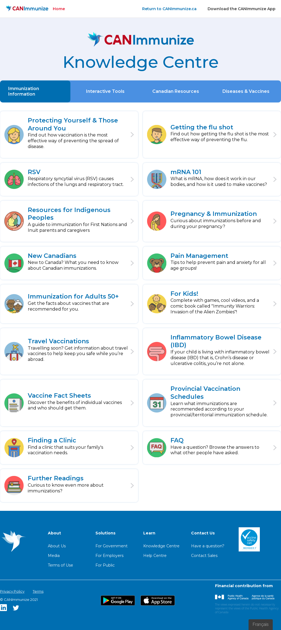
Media (54, 555)
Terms (38, 591)
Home (59, 8)
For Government (111, 545)
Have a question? (207, 545)
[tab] (35, 91)
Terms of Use (60, 565)
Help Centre (155, 555)
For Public (105, 565)
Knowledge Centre (161, 545)
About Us (57, 545)
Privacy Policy (12, 591)
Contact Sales (204, 555)
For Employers (109, 555)
